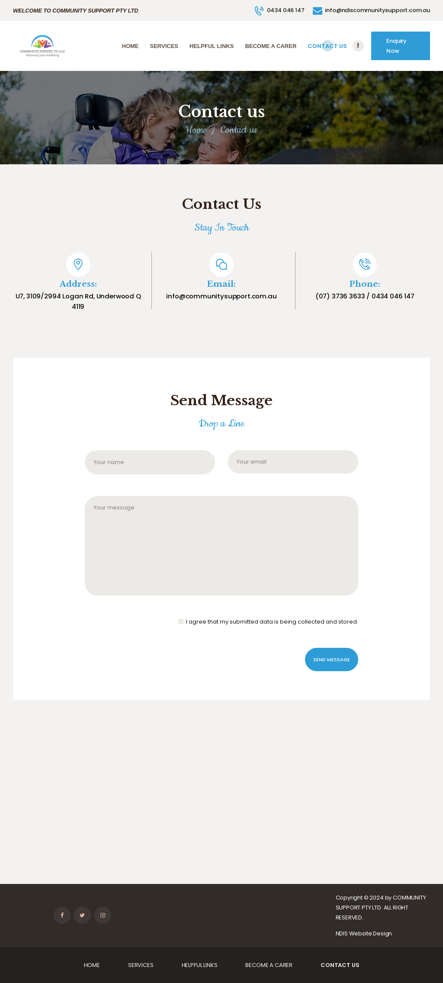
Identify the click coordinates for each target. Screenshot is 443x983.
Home (196, 130)
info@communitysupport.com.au (221, 296)
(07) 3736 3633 (340, 296)
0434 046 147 (393, 296)
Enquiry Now (396, 46)
